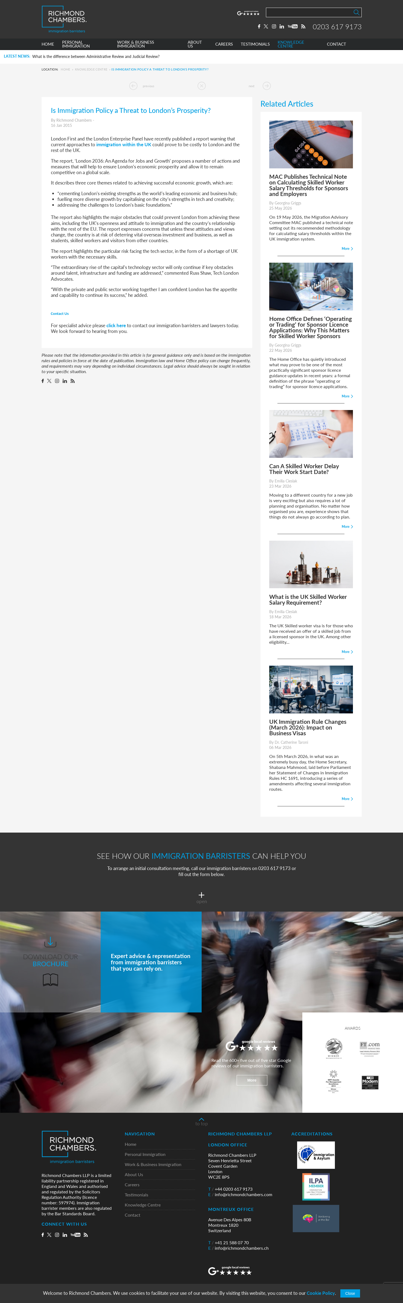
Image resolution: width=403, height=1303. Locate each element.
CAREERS (224, 45)
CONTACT (336, 45)
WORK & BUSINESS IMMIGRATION (135, 45)
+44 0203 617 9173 (230, 1189)
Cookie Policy (321, 1293)
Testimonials (136, 1195)
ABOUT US (195, 45)
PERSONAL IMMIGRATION (76, 45)
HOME (48, 45)
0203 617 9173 (337, 26)
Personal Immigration (145, 1154)
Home (65, 69)
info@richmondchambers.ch (238, 1248)
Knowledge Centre (91, 69)
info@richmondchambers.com (240, 1194)
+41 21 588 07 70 (228, 1242)
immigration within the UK (123, 144)
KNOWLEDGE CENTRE (291, 45)
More (251, 1080)
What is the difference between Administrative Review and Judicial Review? (96, 56)
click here (116, 325)
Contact (132, 1215)
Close (350, 1293)
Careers (132, 1185)
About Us (134, 1175)
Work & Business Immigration (153, 1164)
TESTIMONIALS (255, 45)
